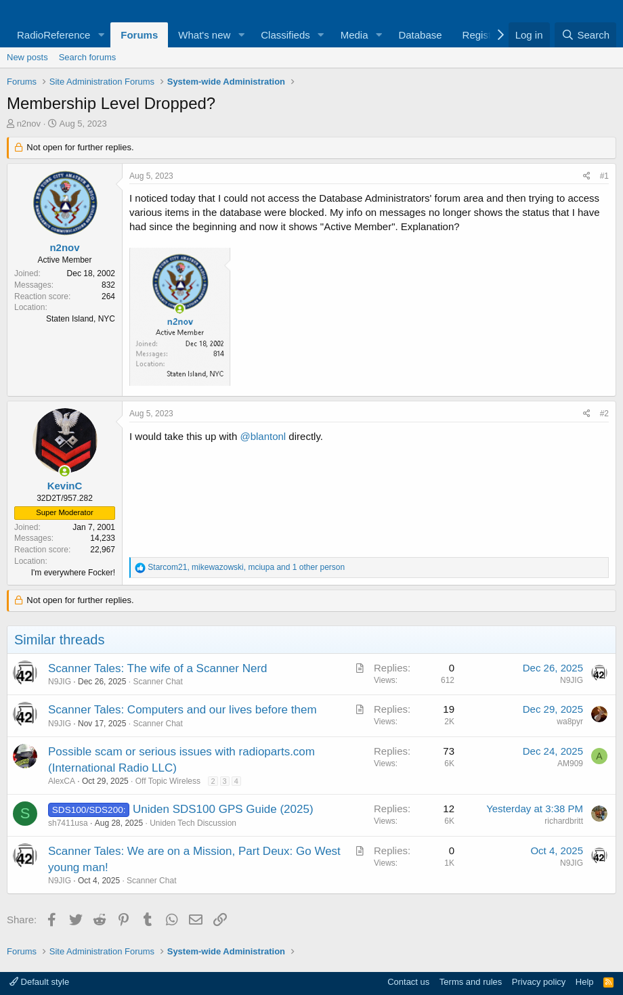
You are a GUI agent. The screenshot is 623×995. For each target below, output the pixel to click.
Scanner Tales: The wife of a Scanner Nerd (157, 668)
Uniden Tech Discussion (193, 823)
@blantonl (263, 436)
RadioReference (53, 35)
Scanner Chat (157, 681)
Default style (39, 982)
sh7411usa (68, 823)
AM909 (570, 763)
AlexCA (61, 781)
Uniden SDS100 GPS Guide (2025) (223, 809)
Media (354, 35)
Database (420, 35)
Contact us (408, 982)
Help (585, 982)
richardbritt (563, 821)
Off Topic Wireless (167, 781)
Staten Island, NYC (80, 319)
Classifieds (285, 35)
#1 (604, 176)
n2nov (29, 123)
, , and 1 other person (246, 567)
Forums (139, 35)
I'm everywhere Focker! (73, 572)
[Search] (585, 34)
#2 (604, 413)
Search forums (87, 57)
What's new (204, 35)
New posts (27, 57)
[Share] (586, 176)
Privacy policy (538, 982)
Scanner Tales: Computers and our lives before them (182, 709)
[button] (100, 34)
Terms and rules (470, 982)
